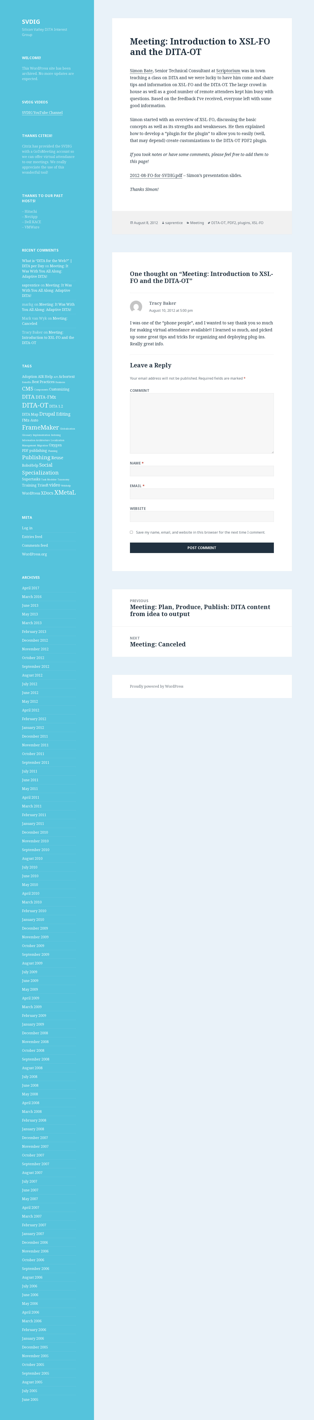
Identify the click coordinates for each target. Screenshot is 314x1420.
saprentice (31, 285)
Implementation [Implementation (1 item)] (41, 435)
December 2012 (35, 640)
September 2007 (35, 1163)
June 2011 (30, 780)
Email (137, 485)
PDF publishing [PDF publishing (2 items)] (34, 450)
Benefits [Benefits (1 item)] (26, 382)
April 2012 (30, 710)
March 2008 (32, 1111)
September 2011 (35, 762)
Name (137, 463)
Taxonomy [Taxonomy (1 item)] (63, 479)
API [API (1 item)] (56, 377)
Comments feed (35, 545)
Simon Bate (141, 71)
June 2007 (30, 1190)
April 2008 (30, 1102)
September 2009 (35, 954)
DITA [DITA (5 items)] (28, 396)
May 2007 (30, 1198)
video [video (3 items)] (54, 485)
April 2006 (30, 1312)
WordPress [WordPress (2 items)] (31, 493)
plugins (244, 222)
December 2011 (35, 736)
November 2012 (35, 649)
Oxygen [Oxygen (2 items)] (55, 445)
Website (138, 508)
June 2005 (30, 1399)
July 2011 (29, 771)
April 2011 (30, 797)
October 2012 (33, 657)
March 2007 (32, 1216)
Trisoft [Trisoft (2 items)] (43, 485)
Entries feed (32, 536)
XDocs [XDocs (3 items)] (47, 493)
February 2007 (34, 1225)
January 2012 (33, 727)
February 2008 (34, 1120)
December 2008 (35, 1033)
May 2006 (30, 1303)
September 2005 (35, 1373)
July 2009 (29, 972)
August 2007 (32, 1172)
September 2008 (35, 1059)
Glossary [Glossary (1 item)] (27, 435)
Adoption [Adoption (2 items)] (29, 376)
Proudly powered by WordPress (156, 686)
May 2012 (30, 701)
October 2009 (33, 945)
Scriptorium (228, 71)
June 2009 (30, 980)
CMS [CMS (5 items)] (27, 388)
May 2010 (30, 884)
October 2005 (33, 1364)
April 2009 (30, 998)
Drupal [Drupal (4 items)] (47, 413)
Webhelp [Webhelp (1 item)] (66, 485)
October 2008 (33, 1050)
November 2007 (35, 1146)
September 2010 (35, 849)
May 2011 (30, 788)
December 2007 (35, 1137)
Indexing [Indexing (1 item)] (56, 435)
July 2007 (29, 1181)
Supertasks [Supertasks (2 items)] (31, 479)
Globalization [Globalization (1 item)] (67, 428)
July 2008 (29, 1076)
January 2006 (33, 1338)
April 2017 (30, 588)
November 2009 (35, 937)
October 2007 (33, 1155)
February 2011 (34, 814)
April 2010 (30, 893)
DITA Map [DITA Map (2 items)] (30, 414)
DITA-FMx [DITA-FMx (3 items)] (46, 397)
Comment (139, 390)
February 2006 (34, 1329)
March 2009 (32, 1006)
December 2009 (35, 928)
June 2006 (30, 1294)
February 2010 (34, 910)
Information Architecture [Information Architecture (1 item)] (36, 440)
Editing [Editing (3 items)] (63, 414)
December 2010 (35, 832)
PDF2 (231, 222)
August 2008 (32, 1067)
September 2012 (35, 666)
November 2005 (35, 1355)
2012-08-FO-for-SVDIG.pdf (156, 175)
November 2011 (35, 745)
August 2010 (32, 858)
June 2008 (30, 1085)
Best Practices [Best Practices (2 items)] (43, 381)
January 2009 (33, 1024)
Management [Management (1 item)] (29, 445)
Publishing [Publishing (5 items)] (36, 457)
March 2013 (32, 622)
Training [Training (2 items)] (29, 485)
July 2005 (29, 1390)
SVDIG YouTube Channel (42, 112)
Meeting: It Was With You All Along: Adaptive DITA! (45, 271)
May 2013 (30, 614)
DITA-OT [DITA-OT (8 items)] (35, 405)
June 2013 (30, 605)
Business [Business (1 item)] (60, 382)
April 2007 (30, 1207)
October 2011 (33, 753)
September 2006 (35, 1268)
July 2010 (29, 867)
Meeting (197, 222)
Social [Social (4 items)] (46, 464)
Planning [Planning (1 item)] (52, 450)
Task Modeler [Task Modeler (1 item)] (49, 479)
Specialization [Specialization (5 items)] (40, 472)
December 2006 (35, 1242)
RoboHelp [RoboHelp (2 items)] (30, 465)
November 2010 (35, 841)
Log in (27, 528)
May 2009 (30, 989)
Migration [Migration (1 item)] (42, 445)
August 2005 (32, 1382)
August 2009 (32, 963)
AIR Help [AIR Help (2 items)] (45, 376)
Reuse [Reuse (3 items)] (57, 458)
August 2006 (32, 1277)
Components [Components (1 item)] (41, 389)
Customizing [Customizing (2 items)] (59, 389)
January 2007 (33, 1233)
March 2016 (32, 596)
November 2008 (35, 1041)
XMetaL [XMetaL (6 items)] (65, 492)
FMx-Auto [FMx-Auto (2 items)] (30, 420)
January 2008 (33, 1129)
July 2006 (29, 1286)
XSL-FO (257, 222)
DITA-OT (218, 222)
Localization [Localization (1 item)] (57, 440)
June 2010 (30, 876)
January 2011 (33, 823)
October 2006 (33, 1259)
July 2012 (29, 684)
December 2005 (35, 1347)
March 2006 (32, 1321)
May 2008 (30, 1094)
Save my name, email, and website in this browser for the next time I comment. (200, 532)
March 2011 (32, 806)
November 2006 (35, 1251)
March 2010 (32, 902)
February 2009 (34, 1015)
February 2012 (34, 718)
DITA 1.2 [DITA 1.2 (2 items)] (56, 406)
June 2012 (30, 692)
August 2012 (32, 675)
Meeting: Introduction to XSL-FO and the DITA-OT (48, 337)
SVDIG (31, 21)
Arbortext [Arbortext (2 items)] (67, 376)
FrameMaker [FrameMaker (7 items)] (40, 427)
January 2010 (33, 919)
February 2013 (34, 631)
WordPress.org (34, 554)
